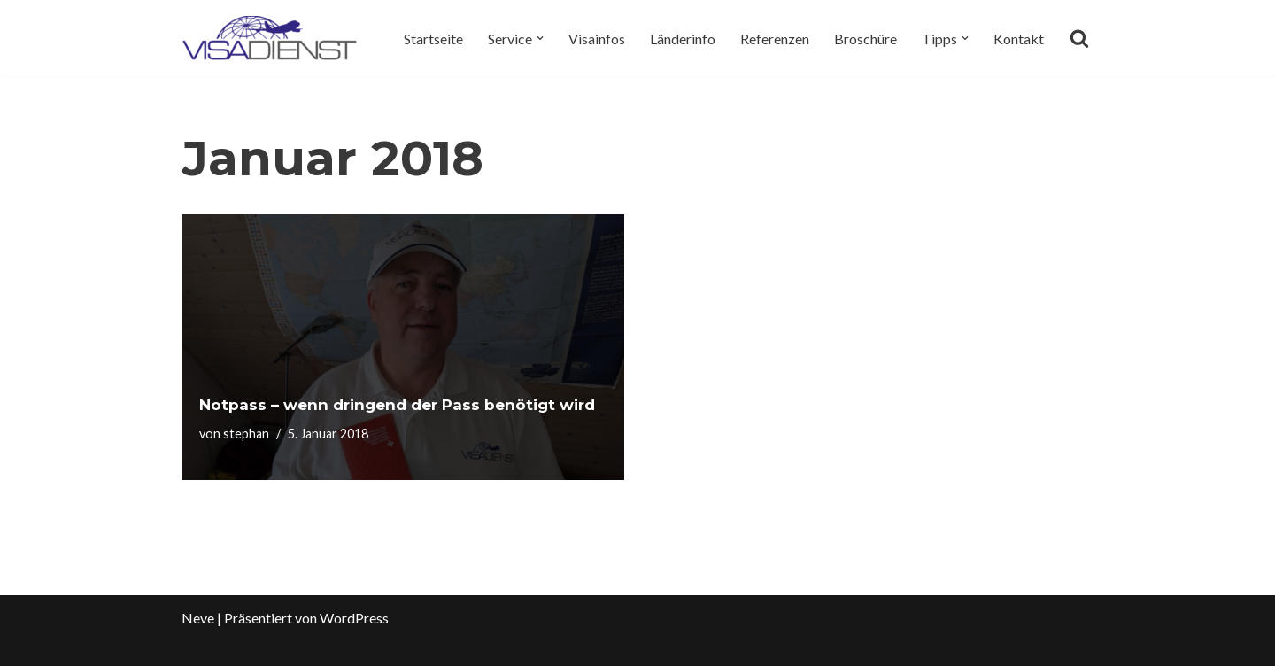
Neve (198, 617)
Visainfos (596, 38)
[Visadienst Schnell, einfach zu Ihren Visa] (270, 38)
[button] (540, 38)
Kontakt (1018, 38)
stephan (246, 433)
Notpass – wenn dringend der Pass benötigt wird (397, 405)
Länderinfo (682, 38)
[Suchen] (1079, 38)
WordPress (354, 617)
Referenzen (774, 38)
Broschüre (865, 38)
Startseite (433, 38)
